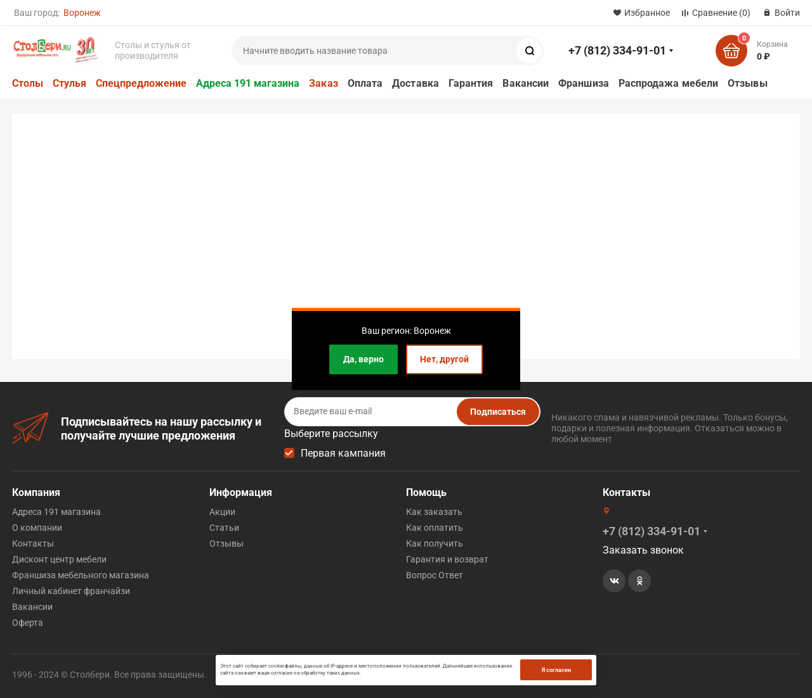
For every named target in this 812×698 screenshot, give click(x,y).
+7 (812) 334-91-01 (617, 50)
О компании (37, 528)
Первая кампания (343, 453)
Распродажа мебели (668, 83)
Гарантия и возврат (447, 559)
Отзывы (747, 83)
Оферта (27, 623)
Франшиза (583, 83)
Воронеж (82, 13)
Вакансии (525, 83)
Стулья (69, 83)
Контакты (33, 543)
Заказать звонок (643, 550)
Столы (27, 83)
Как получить (434, 543)
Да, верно (363, 359)
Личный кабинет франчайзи (71, 591)
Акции (222, 512)
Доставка (415, 83)
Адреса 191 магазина (247, 83)
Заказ (323, 83)
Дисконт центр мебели (59, 559)
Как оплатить (434, 528)
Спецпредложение (141, 83)
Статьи (224, 528)
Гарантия (471, 83)
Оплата (365, 83)
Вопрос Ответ (434, 575)
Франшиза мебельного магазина (80, 575)
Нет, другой (444, 359)
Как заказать (434, 512)
